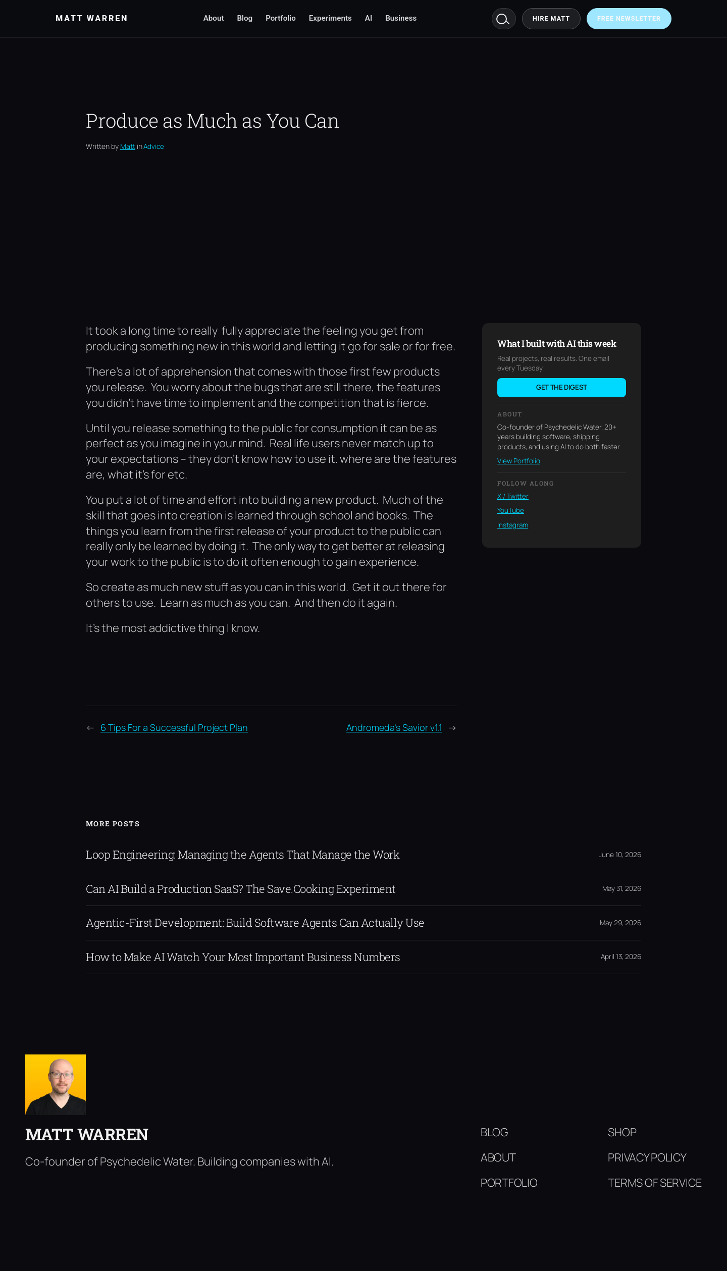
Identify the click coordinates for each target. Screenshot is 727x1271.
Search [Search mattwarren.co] (504, 18)
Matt (127, 146)
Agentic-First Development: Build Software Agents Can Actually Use (255, 922)
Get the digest (561, 387)
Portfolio (281, 18)
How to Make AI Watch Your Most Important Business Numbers (243, 957)
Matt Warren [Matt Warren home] (92, 18)
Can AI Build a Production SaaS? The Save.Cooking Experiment (241, 888)
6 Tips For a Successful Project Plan (174, 727)
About (213, 18)
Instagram (512, 524)
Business (401, 18)
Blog (244, 18)
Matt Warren (86, 1134)
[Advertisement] (363, 237)
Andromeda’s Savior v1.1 (394, 727)
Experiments (330, 18)
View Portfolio (518, 460)
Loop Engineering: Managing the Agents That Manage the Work (242, 854)
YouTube (510, 510)
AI (369, 18)
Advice (153, 146)
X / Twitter (513, 496)
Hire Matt (551, 18)
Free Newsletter (629, 18)
